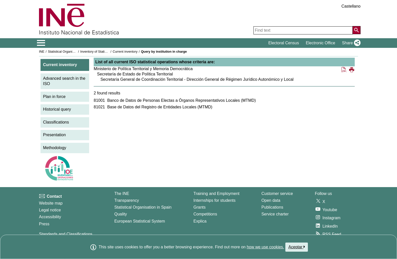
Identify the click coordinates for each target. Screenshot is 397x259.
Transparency (126, 200)
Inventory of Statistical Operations (104, 51)
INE (41, 51)
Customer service (277, 193)
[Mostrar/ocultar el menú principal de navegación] (41, 43)
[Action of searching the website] (356, 30)
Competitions (205, 214)
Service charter (275, 214)
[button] (350, 43)
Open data (270, 200)
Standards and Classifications (65, 234)
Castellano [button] (351, 6)
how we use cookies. (265, 247)
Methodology (54, 148)
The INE (121, 193)
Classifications (56, 122)
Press (44, 224)
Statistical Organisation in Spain (71, 51)
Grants (199, 207)
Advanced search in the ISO (64, 81)
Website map (51, 203)
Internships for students (214, 200)
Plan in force (54, 96)
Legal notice (50, 210)
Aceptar (296, 247)
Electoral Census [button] (283, 43)
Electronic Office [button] (320, 43)
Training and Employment (216, 193)
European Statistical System (139, 221)
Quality (120, 214)
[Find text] (303, 30)
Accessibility (50, 217)
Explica (200, 221)
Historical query (57, 109)
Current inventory (125, 51)
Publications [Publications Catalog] (272, 207)
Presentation (54, 135)
